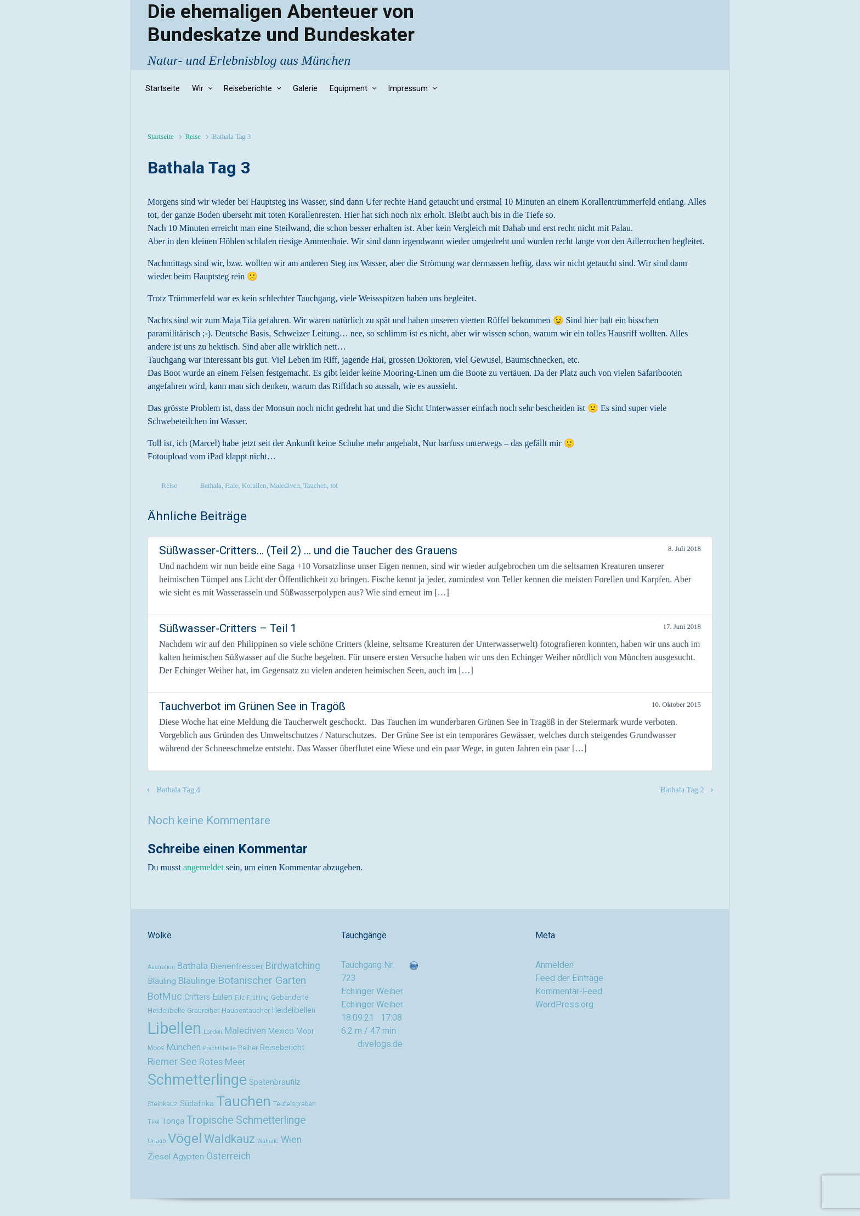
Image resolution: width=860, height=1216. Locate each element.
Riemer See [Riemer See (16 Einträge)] (172, 1061)
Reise (192, 136)
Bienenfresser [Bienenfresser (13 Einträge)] (236, 966)
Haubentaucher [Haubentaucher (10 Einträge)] (246, 1010)
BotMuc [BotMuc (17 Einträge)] (165, 996)
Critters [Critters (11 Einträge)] (197, 997)
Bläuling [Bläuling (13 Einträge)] (162, 981)
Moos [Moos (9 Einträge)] (156, 1048)
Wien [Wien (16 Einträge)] (291, 1139)
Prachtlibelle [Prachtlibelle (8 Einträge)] (219, 1048)
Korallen (254, 485)
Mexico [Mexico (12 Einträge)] (281, 1031)
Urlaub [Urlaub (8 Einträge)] (157, 1141)
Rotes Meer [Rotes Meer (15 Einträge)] (222, 1061)
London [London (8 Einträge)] (212, 1031)
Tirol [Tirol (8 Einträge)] (154, 1121)
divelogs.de (380, 1044)
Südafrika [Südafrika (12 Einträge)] (197, 1103)
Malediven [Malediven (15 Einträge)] (245, 1030)
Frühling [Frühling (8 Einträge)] (258, 997)
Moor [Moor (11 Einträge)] (305, 1031)
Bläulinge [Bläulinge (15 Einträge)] (197, 980)
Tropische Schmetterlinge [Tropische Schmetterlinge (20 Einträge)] (245, 1120)
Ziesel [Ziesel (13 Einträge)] (159, 1157)
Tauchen (315, 485)
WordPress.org (564, 1004)
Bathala (211, 485)
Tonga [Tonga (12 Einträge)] (173, 1121)
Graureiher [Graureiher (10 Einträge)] (203, 1010)
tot (334, 485)
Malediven (285, 485)
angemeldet (203, 867)
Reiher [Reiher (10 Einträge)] (248, 1048)
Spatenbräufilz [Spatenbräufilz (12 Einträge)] (275, 1082)
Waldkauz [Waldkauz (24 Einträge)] (229, 1139)
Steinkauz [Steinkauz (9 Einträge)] (163, 1104)
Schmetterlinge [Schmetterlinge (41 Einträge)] (197, 1080)
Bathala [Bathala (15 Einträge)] (192, 965)
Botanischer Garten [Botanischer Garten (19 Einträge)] (262, 980)
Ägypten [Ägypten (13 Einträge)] (188, 1157)
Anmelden (554, 965)
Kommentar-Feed (568, 991)
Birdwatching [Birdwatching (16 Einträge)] (292, 965)
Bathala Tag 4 (178, 789)
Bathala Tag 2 (682, 789)
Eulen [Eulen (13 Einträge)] (222, 997)
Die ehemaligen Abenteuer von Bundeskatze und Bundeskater (281, 23)
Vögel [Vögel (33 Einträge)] (185, 1138)
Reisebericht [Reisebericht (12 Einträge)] (282, 1047)
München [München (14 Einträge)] (183, 1047)
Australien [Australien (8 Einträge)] (161, 967)
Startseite (161, 136)
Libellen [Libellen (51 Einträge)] (174, 1028)
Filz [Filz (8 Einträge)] (240, 997)
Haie (231, 485)
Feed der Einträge (569, 978)
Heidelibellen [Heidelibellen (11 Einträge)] (293, 1010)
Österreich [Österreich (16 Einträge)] (228, 1156)
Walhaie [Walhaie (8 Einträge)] (268, 1141)
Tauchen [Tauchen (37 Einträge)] (243, 1101)
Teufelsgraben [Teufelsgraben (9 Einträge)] (294, 1104)
